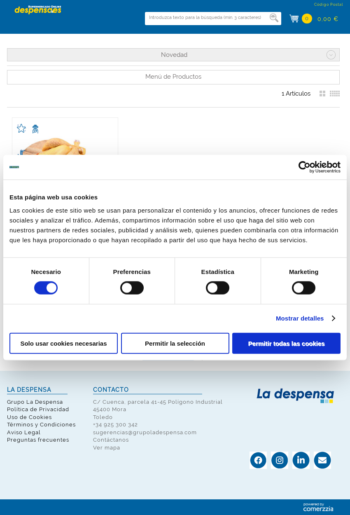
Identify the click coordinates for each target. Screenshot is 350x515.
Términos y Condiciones (41, 424)
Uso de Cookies (29, 417)
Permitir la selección (175, 342)
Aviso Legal (24, 432)
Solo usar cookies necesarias (63, 342)
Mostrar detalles (300, 318)
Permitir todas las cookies (286, 342)
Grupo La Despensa (35, 402)
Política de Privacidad (38, 409)
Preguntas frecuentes (38, 440)
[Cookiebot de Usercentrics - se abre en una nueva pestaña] (304, 167)
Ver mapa (106, 448)
